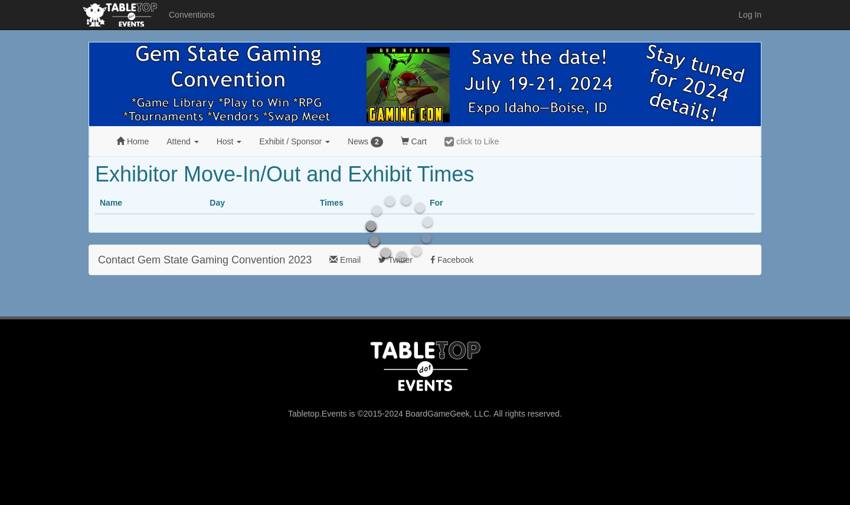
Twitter (395, 260)
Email (345, 260)
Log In (749, 14)
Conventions (192, 14)
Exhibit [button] (294, 141)
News (365, 142)
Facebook (451, 260)
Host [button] (229, 141)
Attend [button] (182, 141)
